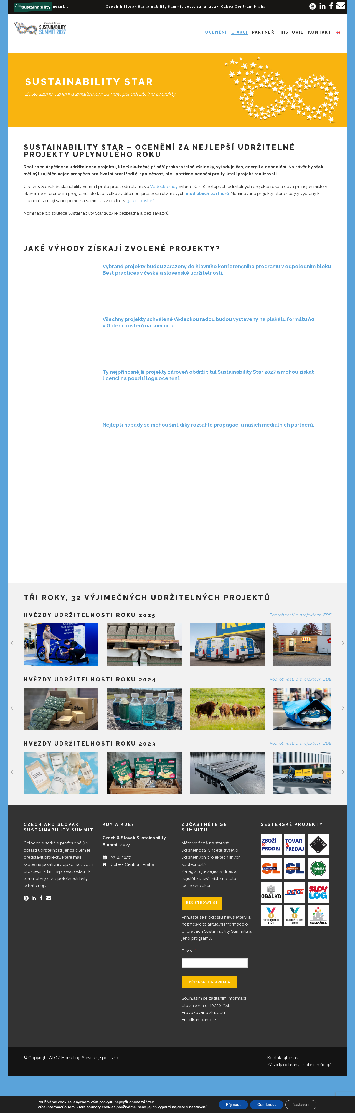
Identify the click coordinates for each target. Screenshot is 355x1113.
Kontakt (319, 32)
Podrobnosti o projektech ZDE (300, 615)
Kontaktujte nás (282, 1095)
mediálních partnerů (207, 193)
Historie (292, 32)
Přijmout (234, 1104)
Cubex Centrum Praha (132, 901)
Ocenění (216, 32)
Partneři (264, 32)
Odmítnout (270, 1104)
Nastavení (308, 1104)
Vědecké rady (164, 186)
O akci (239, 32)
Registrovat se (202, 940)
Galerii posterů (125, 326)
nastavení (196, 1107)
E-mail (189, 988)
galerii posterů (140, 200)
